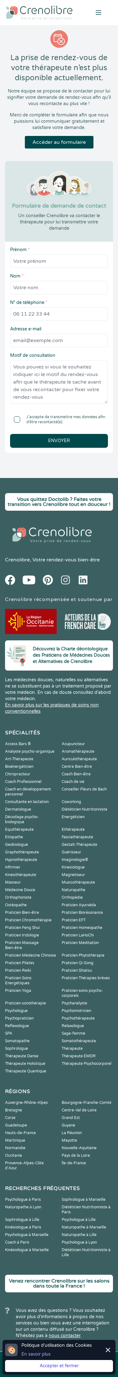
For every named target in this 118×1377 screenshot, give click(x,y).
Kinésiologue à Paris (23, 1227)
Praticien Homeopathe (82, 927)
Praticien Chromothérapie (28, 920)
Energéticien (73, 817)
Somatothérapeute (79, 1041)
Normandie (15, 1148)
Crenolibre (17, 560)
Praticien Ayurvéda (79, 905)
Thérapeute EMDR (79, 1056)
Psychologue (16, 1011)
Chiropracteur (17, 774)
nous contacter (65, 1335)
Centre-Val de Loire (79, 1110)
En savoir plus (36, 1354)
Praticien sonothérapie (25, 1003)
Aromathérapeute (78, 751)
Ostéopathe (16, 905)
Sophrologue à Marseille (83, 1199)
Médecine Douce (20, 890)
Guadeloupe (16, 1125)
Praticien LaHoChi (78, 935)
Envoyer (59, 440)
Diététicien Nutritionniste (84, 809)
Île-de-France (74, 1163)
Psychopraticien (19, 1018)
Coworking (71, 802)
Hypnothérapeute (21, 859)
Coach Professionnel (23, 781)
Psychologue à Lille (79, 1219)
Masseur (13, 882)
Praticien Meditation (80, 943)
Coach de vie (73, 781)
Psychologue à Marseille (26, 1235)
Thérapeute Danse (21, 1056)
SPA (8, 1033)
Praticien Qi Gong (77, 963)
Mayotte (69, 1140)
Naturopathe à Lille (79, 1235)
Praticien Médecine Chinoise (30, 955)
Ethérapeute (73, 829)
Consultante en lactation (27, 802)
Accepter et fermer (59, 1366)
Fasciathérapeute (77, 837)
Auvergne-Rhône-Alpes (26, 1102)
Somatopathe (17, 1041)
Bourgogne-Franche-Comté (86, 1102)
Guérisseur (71, 852)
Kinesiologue (73, 867)
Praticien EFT (74, 920)
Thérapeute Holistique (25, 1063)
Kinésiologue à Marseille (27, 1250)
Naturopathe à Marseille (84, 1227)
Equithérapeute (19, 829)
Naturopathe (73, 890)
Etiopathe (14, 837)
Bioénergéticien (19, 766)
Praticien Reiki (18, 970)
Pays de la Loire (76, 1155)
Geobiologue (16, 844)
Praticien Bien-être (22, 912)
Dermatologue (18, 809)
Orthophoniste (18, 897)
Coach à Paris (17, 1242)
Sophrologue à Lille (22, 1219)
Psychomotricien (76, 1011)
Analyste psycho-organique (29, 751)
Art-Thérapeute (19, 759)
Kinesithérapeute (20, 875)
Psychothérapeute (78, 1018)
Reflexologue (17, 1026)
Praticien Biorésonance (82, 912)
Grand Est (71, 1118)
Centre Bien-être (77, 766)
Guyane (68, 1125)
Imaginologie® (75, 859)
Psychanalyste (74, 1003)
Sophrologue (16, 1048)
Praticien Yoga (18, 990)
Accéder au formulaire (59, 142)
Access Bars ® (18, 744)
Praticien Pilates (19, 963)
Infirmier (12, 867)
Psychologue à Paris (23, 1199)
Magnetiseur (73, 875)
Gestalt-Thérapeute (79, 844)
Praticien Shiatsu (77, 970)
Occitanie (13, 1155)
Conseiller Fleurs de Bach (84, 789)
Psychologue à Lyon (79, 1242)
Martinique (15, 1140)
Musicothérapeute (78, 882)
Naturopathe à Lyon (23, 1207)
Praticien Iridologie (22, 935)
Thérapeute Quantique (25, 1071)
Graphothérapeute (22, 852)
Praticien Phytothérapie (83, 955)
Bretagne (13, 1110)
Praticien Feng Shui (22, 927)
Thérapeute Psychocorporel (86, 1063)
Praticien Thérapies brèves (86, 978)
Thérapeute (72, 1048)
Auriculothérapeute (79, 759)
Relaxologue (73, 1026)
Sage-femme (73, 1033)
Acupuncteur (73, 744)
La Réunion (72, 1133)
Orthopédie (72, 897)
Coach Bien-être (76, 774)
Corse (10, 1118)
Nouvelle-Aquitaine (79, 1148)
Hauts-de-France (20, 1133)
